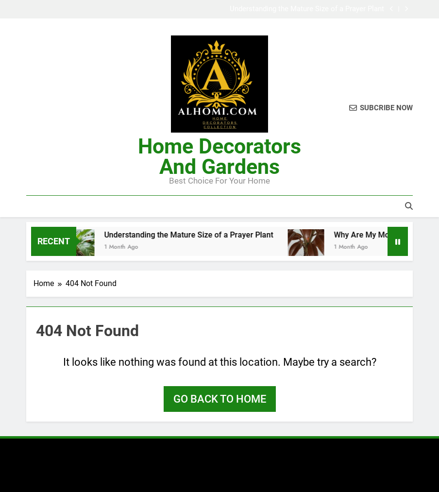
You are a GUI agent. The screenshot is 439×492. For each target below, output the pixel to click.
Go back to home (219, 399)
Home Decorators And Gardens (219, 156)
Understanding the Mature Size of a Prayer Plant (307, 9)
